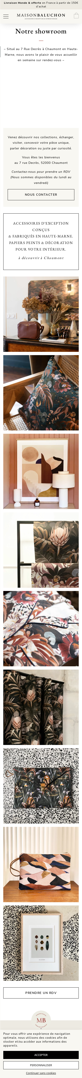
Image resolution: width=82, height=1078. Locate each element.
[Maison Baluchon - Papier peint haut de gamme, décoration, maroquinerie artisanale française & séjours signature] (41, 16)
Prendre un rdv (41, 993)
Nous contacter (41, 195)
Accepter (41, 1055)
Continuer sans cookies (41, 1073)
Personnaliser (41, 1065)
